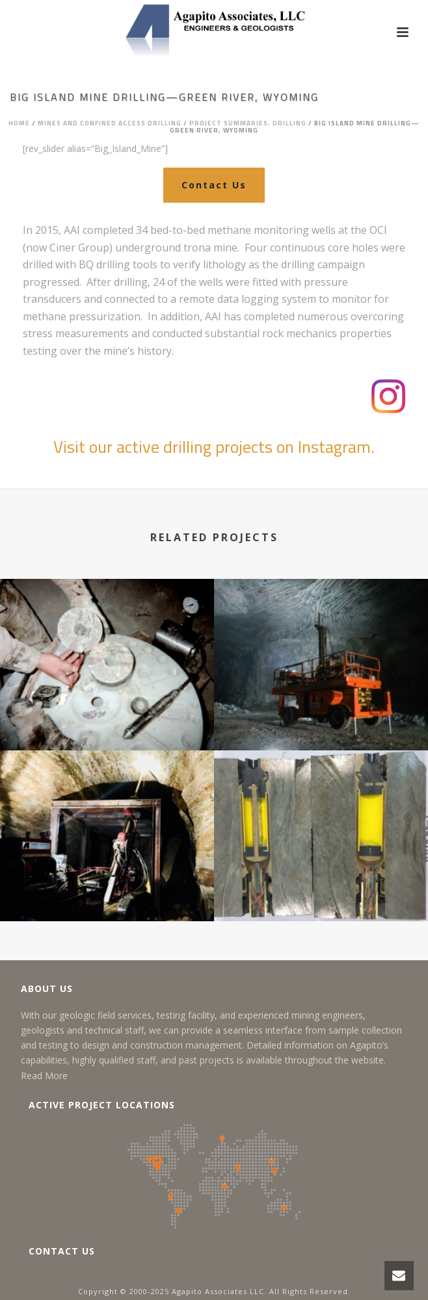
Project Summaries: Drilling (247, 123)
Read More (44, 1075)
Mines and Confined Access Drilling (109, 123)
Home (19, 123)
